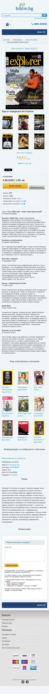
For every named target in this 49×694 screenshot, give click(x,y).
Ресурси (5, 626)
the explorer (31, 40)
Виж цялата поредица (24, 153)
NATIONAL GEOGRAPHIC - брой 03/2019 (7, 389)
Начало (6, 40)
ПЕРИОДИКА (17, 40)
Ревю (4, 458)
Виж (19, 198)
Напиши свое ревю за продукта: (18, 542)
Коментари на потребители (15, 458)
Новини (4, 638)
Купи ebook (15, 186)
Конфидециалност (8, 620)
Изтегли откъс (37, 187)
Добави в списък (24, 163)
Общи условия (7, 623)
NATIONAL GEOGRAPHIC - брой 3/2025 (39, 440)
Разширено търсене (40, 18)
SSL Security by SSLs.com (11, 648)
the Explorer (14, 475)
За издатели (6, 641)
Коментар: (8, 547)
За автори (5, 644)
